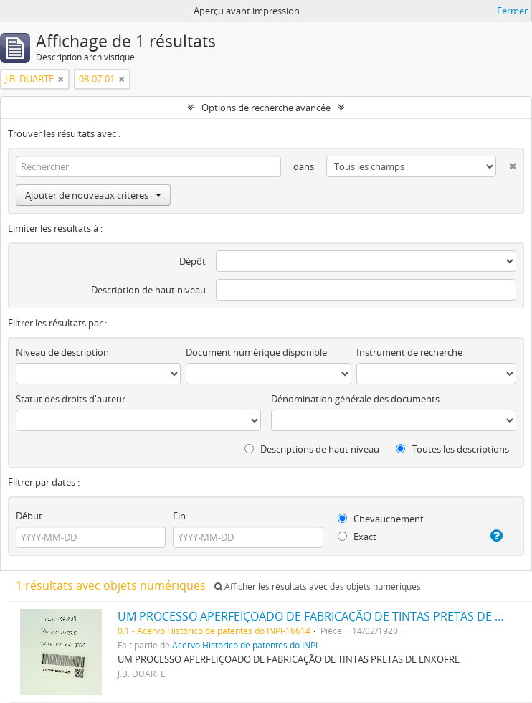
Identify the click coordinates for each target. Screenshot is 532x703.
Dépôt (192, 261)
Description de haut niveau (148, 289)
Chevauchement (381, 518)
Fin (179, 515)
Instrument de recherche (409, 352)
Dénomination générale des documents (355, 398)
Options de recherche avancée (266, 107)
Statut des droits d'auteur (70, 398)
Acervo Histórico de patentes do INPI (245, 645)
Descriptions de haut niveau (311, 449)
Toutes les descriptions (452, 449)
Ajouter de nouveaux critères (93, 195)
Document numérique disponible (256, 352)
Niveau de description (62, 352)
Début (29, 515)
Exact (357, 536)
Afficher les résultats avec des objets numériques (317, 586)
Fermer (512, 10)
